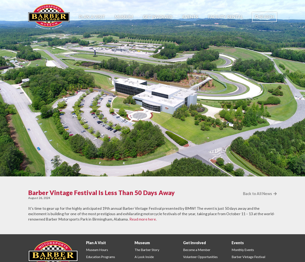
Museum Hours (97, 250)
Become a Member (196, 250)
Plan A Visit (92, 16)
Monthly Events (243, 250)
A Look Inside (144, 257)
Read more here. (143, 219)
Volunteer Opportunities (200, 257)
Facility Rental (225, 16)
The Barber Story (147, 250)
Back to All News (260, 193)
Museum (124, 16)
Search (264, 17)
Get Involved (157, 16)
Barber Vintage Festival (248, 257)
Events (190, 16)
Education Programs (100, 257)
